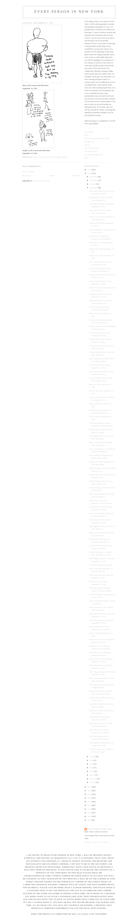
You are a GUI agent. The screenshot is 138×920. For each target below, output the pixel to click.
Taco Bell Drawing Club (93, 154)
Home (52, 175)
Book (86, 135)
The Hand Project (91, 151)
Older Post (76, 175)
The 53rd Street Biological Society (97, 138)
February (93, 779)
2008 (89, 820)
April (92, 771)
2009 (89, 816)
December (94, 177)
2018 (89, 173)
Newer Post (26, 175)
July (91, 760)
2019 (89, 170)
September (94, 188)
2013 (89, 802)
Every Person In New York (69, 11)
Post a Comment (28, 171)
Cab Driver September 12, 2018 (100, 565)
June (91, 764)
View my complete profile (97, 842)
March (92, 775)
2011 (89, 809)
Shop (86, 158)
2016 (89, 790)
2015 (89, 794)
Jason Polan (89, 132)
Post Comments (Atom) (41, 181)
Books (87, 145)
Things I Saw (89, 142)
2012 (89, 805)
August (92, 756)
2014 (89, 798)
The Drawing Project (92, 148)
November (94, 180)
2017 (89, 787)
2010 (89, 813)
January (93, 782)
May (91, 768)
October (93, 184)
